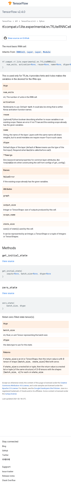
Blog (4, 446)
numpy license (11, 394)
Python (41, 21)
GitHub (5, 451)
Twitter (5, 455)
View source (8, 261)
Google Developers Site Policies (47, 388)
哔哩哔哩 (6, 459)
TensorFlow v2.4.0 (13, 12)
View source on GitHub (16, 38)
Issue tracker (7, 471)
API (16, 21)
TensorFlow (6, 21)
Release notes (8, 476)
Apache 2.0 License (10, 388)
